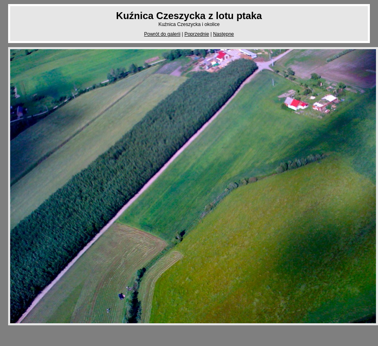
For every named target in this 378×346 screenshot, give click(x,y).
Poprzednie (197, 34)
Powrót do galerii (162, 34)
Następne (223, 34)
